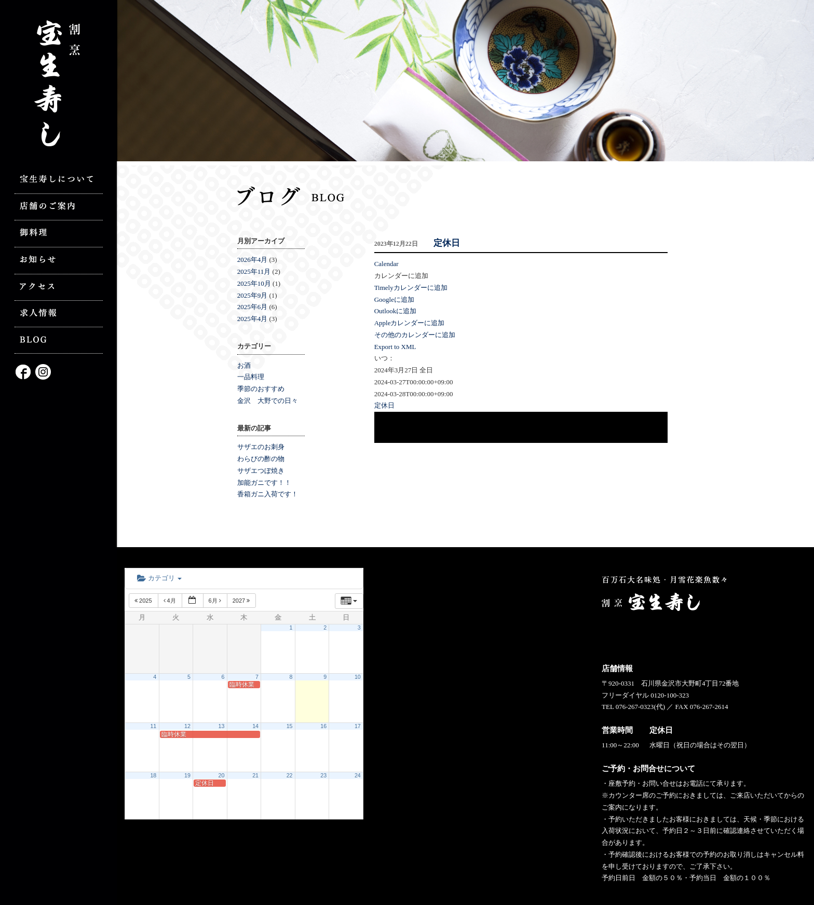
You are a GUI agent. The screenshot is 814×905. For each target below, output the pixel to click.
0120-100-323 (669, 695)
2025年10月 (254, 283)
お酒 (244, 365)
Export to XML (395, 347)
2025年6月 (252, 307)
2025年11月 (254, 271)
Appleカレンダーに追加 (409, 323)
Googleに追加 (394, 299)
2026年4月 (252, 259)
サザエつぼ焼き (260, 471)
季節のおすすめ (260, 389)
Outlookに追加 (395, 311)
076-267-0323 (635, 707)
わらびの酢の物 (260, 459)
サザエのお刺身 (260, 447)
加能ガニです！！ (264, 482)
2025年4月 (252, 319)
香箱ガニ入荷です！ (267, 494)
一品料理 (250, 377)
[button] (401, 276)
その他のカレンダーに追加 (414, 335)
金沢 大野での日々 (267, 401)
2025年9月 (252, 295)
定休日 (446, 243)
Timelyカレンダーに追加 (410, 287)
